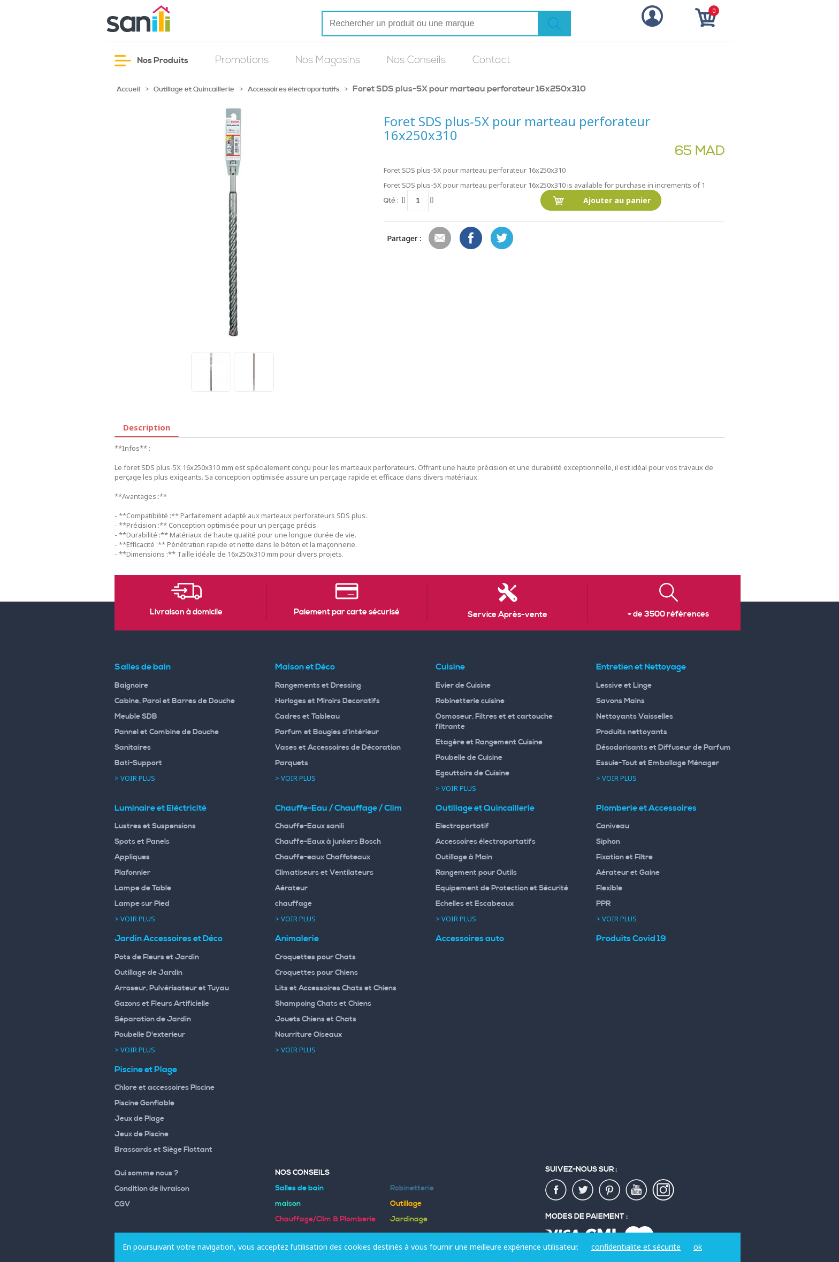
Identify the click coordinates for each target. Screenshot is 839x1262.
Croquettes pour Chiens (316, 973)
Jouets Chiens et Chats (315, 1019)
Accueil (128, 89)
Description (146, 427)
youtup (637, 1190)
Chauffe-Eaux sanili (309, 826)
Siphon (608, 842)
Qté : (391, 200)
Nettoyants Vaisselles (634, 716)
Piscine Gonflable (144, 1103)
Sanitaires (133, 747)
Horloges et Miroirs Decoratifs (327, 701)
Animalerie (297, 938)
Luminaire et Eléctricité (161, 808)
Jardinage (409, 1219)
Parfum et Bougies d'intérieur (327, 732)
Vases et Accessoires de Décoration (338, 747)
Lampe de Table (143, 888)
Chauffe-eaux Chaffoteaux (322, 857)
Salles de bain (143, 666)
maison (288, 1204)
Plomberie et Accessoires (646, 808)
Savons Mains (620, 701)
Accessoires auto (470, 938)
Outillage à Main (464, 857)
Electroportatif (462, 826)
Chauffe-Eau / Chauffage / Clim (338, 808)
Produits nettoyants (631, 732)
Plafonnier (132, 873)
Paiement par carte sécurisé (347, 612)
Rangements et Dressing (318, 685)
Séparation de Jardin (153, 1019)
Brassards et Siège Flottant (163, 1150)
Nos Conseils (416, 60)
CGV (123, 1204)
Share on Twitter (502, 238)
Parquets (291, 763)
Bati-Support (138, 763)
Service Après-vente (507, 615)
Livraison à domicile (186, 612)
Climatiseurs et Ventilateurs (324, 873)
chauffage (293, 904)
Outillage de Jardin (148, 973)
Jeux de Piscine (142, 1134)
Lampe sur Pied (142, 904)
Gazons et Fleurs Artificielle (162, 1004)
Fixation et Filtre (624, 857)
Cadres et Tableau (307, 716)
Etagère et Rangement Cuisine (489, 742)
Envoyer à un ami (440, 238)
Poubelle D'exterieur (150, 1035)
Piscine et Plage (146, 1069)
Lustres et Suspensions (155, 826)
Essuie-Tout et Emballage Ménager (657, 763)
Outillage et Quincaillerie (194, 89)
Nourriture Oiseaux (308, 1035)
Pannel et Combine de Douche (167, 732)
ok (697, 1247)
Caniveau (612, 826)
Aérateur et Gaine (628, 873)
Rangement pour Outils (476, 873)
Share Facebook (471, 238)
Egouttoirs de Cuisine (472, 773)
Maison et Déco (305, 666)
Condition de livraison (152, 1189)
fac (556, 1190)
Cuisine (450, 666)
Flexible (609, 888)
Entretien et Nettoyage (641, 666)
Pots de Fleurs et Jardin (157, 957)
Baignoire (131, 685)
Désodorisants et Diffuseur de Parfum (663, 747)
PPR (603, 904)
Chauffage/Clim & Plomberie (325, 1219)
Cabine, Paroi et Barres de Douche (175, 701)
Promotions (242, 60)
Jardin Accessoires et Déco (169, 938)
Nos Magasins (327, 60)
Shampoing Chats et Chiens (323, 1004)
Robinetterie (412, 1188)
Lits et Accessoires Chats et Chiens (335, 988)
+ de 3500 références (668, 614)
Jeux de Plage (139, 1119)
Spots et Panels (142, 842)
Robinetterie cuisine (470, 701)
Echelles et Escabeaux (475, 904)
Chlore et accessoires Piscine (165, 1087)
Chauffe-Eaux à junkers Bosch (328, 842)
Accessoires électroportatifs (293, 89)
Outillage (406, 1204)
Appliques (132, 857)
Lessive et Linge (624, 685)
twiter (583, 1190)
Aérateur (291, 888)
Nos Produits (151, 60)
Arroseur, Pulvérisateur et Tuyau (172, 988)
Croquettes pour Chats (315, 957)
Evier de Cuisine (463, 685)
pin (610, 1190)
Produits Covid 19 (631, 938)
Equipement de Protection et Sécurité (502, 888)
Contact (491, 60)
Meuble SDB (136, 716)
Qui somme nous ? (147, 1173)
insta (663, 1190)
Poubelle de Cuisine (469, 758)
